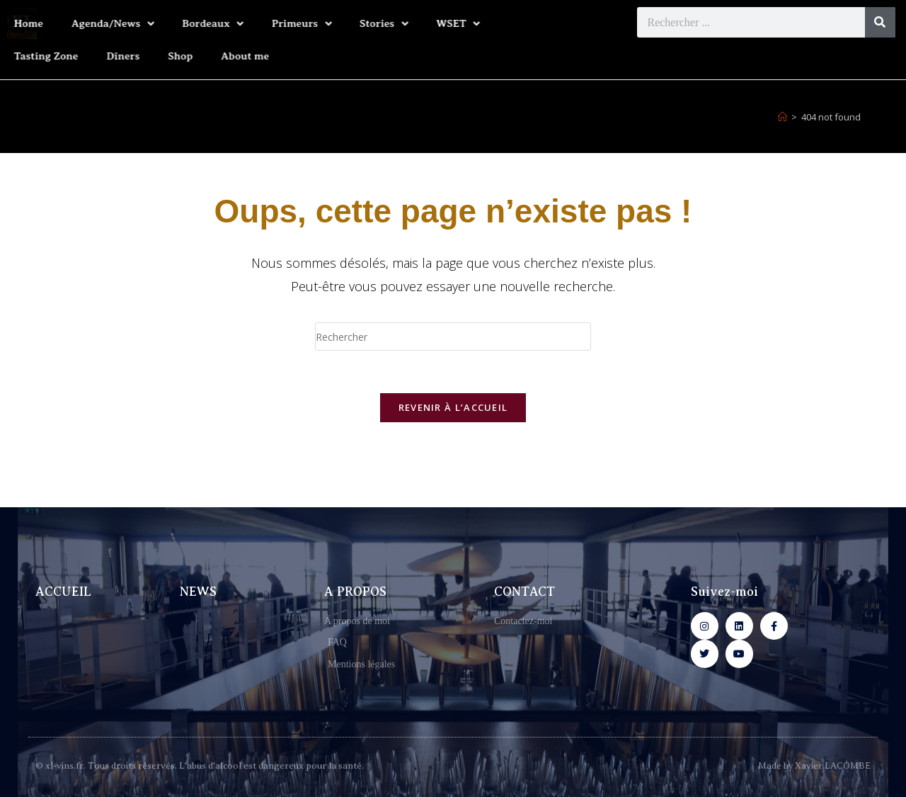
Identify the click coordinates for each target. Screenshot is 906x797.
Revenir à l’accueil (453, 407)
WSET (376, 23)
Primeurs (219, 23)
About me (163, 56)
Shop (98, 56)
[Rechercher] (880, 22)
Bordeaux (131, 23)
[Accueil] (782, 117)
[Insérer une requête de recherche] (453, 336)
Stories (301, 23)
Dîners (41, 56)
